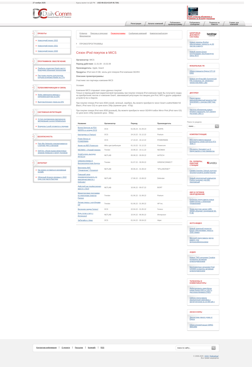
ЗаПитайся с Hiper (85, 220)
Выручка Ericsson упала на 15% (51, 102)
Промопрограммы (91, 43)
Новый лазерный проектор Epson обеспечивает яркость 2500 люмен (201, 230)
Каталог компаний (155, 23)
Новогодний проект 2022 (48, 40)
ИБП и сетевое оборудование (197, 193)
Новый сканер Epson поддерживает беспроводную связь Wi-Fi (202, 53)
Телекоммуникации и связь (52, 88)
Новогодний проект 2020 (48, 51)
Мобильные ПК (197, 66)
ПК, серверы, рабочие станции (196, 163)
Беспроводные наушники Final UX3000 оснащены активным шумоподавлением (202, 269)
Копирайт (92, 347)
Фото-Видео (196, 223)
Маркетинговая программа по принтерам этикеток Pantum (89, 195)
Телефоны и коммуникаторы (198, 282)
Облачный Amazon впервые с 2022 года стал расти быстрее (52, 178)
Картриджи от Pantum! (87, 134)
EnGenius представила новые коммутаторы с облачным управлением (202, 201)
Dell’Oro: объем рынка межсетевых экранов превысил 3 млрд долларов (53, 152)
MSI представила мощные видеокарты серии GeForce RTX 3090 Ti (203, 141)
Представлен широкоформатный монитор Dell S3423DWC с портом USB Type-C (203, 101)
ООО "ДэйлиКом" (212, 356)
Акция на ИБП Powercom (88, 145)
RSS (102, 347)
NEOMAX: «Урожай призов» (89, 150)
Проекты (42, 33)
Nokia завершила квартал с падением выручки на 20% (49, 96)
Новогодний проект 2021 (48, 46)
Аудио (193, 252)
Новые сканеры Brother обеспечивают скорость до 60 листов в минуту (202, 44)
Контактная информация (46, 347)
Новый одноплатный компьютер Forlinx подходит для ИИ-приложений (203, 180)
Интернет (42, 163)
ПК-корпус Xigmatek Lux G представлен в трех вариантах (202, 150)
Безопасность (45, 137)
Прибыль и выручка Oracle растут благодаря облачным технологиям (52, 69)
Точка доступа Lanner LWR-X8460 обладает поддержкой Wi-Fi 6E (203, 211)
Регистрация (136, 23)
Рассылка (79, 347)
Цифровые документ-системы (195, 35)
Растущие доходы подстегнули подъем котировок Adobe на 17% (51, 76)
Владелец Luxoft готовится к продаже (53, 126)
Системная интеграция (49, 112)
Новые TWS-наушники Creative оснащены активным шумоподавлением (202, 259)
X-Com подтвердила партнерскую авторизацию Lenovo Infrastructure (52, 120)
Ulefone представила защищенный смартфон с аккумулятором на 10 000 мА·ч (202, 300)
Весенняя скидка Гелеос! (88, 209)
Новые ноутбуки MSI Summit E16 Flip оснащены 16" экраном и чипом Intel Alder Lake (203, 81)
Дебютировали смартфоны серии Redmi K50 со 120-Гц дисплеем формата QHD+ (201, 290)
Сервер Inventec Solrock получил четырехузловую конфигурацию (203, 171)
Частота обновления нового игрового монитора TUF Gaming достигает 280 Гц (203, 111)
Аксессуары (196, 312)
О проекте (66, 347)
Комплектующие (198, 134)
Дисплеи (194, 93)
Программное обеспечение (52, 61)
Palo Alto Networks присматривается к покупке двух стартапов (52, 144)
